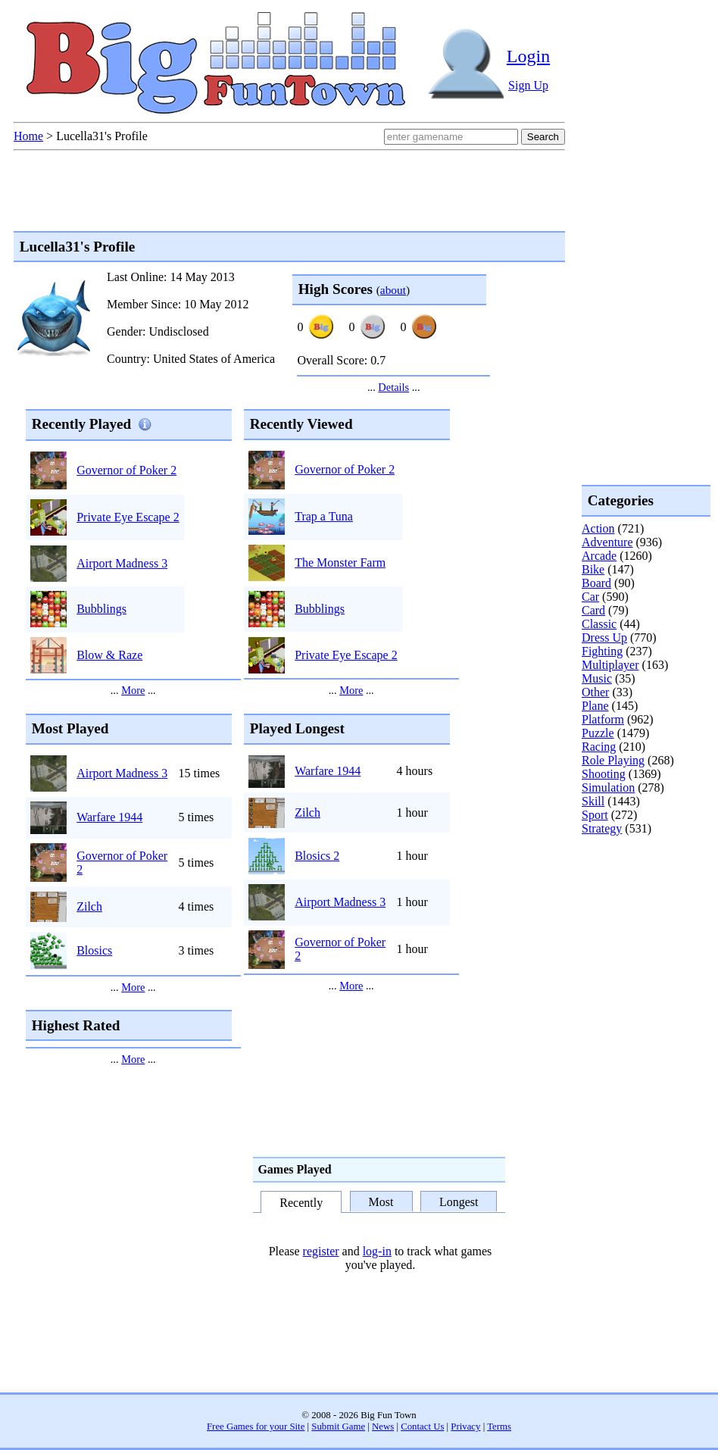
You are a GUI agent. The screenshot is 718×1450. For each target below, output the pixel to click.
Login (528, 56)
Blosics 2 (317, 855)
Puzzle (598, 733)
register (321, 1251)
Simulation (608, 787)
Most (381, 1201)
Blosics (94, 950)
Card (593, 610)
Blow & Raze (109, 654)
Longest (459, 1201)
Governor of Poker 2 (126, 470)
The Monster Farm (340, 562)
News (383, 1426)
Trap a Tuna (324, 516)
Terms (499, 1426)
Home (28, 136)
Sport (595, 814)
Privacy (465, 1426)
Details (393, 387)
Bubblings (101, 608)
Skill (593, 801)
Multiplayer (610, 664)
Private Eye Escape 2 (128, 517)
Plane (595, 705)
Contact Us (422, 1426)
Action (598, 528)
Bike (593, 569)
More (133, 690)
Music (597, 678)
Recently (301, 1202)
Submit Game (338, 1426)
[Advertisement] (642, 897)
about (393, 289)
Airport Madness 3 (121, 563)
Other (595, 692)
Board (596, 583)
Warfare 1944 (109, 817)
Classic (599, 623)
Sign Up (528, 85)
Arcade (599, 555)
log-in (377, 1251)
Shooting (604, 773)
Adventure (607, 542)
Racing (599, 746)
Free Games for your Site (255, 1426)
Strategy (602, 828)
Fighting (602, 651)
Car (590, 596)
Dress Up (604, 637)
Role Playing (613, 760)
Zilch (89, 906)
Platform (603, 719)
